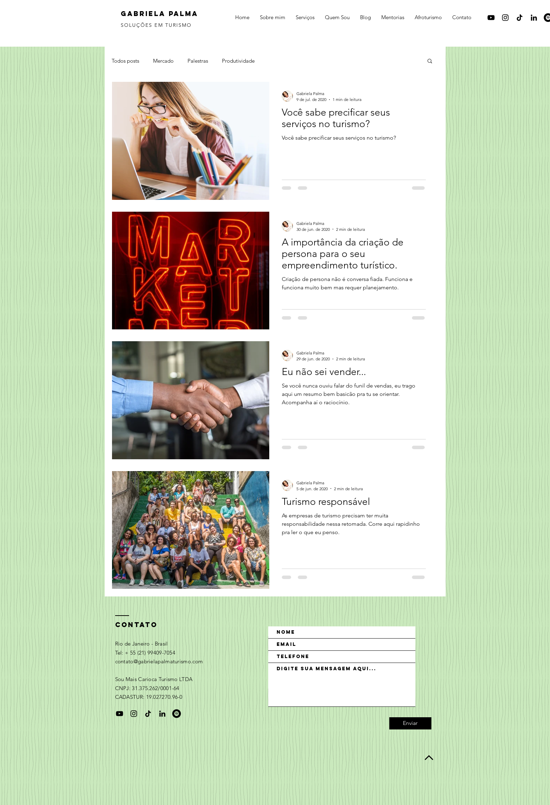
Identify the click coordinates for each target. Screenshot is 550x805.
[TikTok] (519, 17)
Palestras (198, 60)
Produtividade (238, 60)
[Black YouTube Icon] (491, 17)
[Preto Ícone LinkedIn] (533, 17)
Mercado (163, 60)
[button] (430, 61)
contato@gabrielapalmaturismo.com (159, 661)
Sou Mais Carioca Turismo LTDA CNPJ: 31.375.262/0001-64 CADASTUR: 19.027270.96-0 (154, 688)
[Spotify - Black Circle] (176, 713)
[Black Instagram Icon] (505, 17)
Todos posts (125, 60)
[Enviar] (410, 723)
